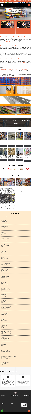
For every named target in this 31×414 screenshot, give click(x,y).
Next (30, 13)
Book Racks (3, 250)
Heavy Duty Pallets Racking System (6, 263)
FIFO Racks (2, 272)
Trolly (2, 239)
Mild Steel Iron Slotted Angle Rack (6, 346)
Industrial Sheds (3, 233)
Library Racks (3, 262)
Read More (11, 160)
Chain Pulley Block (3, 314)
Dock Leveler (3, 355)
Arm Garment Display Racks (5, 330)
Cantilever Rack (3, 222)
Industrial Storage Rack (4, 216)
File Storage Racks (4, 364)
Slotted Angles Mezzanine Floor (6, 276)
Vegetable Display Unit (4, 343)
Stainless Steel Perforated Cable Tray (6, 349)
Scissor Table (3, 319)
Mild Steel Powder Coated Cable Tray (6, 302)
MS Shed (2, 287)
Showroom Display (4, 357)
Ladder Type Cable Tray (13, 0)
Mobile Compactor (4, 294)
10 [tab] (16, 173)
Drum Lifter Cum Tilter (4, 350)
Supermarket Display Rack (5, 284)
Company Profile (13, 405)
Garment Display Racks (4, 315)
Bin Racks (2, 247)
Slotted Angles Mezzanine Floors (6, 244)
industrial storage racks (17, 60)
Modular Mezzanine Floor (5, 269)
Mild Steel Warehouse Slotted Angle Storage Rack (8, 356)
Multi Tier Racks (3, 241)
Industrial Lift (3, 295)
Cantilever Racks (21, 0)
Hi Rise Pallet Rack (3, 277)
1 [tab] (5, 173)
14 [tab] (21, 173)
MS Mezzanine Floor (4, 264)
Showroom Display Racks (5, 339)
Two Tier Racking (3, 318)
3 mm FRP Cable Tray (4, 340)
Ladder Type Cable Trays (5, 226)
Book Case (2, 232)
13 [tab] (20, 173)
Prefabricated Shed (4, 251)
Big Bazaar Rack (3, 301)
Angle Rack (2, 228)
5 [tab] (10, 173)
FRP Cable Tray (3, 344)
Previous (1, 13)
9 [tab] (15, 173)
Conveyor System (3, 300)
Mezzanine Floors (3, 309)
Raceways (2, 406)
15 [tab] (22, 173)
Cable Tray (2, 257)
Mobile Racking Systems (10, 41)
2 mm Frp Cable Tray (4, 278)
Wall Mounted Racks (4, 325)
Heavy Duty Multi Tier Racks (5, 270)
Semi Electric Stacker (4, 220)
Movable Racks (3, 234)
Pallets (2, 283)
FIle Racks (2, 252)
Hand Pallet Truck (3, 332)
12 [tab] (19, 173)
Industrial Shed (3, 259)
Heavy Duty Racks (22, 62)
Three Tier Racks (3, 256)
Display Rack (3, 271)
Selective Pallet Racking (4, 308)
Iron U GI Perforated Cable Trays (6, 331)
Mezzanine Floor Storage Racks (5, 289)
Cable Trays (3, 321)
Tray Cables (3, 326)
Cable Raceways (3, 227)
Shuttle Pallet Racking (4, 313)
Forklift (2, 345)
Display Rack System (4, 320)
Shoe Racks (2, 265)
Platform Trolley (3, 324)
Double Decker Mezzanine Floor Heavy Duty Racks (8, 225)
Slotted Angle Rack (4, 221)
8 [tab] (14, 173)
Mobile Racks (3, 275)
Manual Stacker (3, 327)
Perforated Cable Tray (4, 240)
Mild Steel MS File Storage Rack (5, 351)
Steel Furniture (3, 290)
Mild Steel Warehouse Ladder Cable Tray (7, 293)
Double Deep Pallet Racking (5, 238)
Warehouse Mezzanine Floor (5, 362)
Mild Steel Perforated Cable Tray (6, 306)
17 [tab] (25, 173)
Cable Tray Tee (3, 246)
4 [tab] (9, 173)
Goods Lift (2, 337)
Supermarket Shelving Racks (5, 352)
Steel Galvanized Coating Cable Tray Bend (7, 358)
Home (11, 404)
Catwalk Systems (3, 361)
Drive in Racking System (4, 258)
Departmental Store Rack (5, 296)
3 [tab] (8, 173)
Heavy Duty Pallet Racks (4, 282)
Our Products (12, 406)
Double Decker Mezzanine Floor (6, 245)
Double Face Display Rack (5, 253)
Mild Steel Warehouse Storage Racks (6, 333)
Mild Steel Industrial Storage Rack (6, 338)
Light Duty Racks (3, 363)
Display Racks (3, 312)
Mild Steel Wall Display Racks (5, 307)
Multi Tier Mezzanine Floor (5, 288)
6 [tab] (11, 173)
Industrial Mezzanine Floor (5, 281)
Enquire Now (15, 123)
